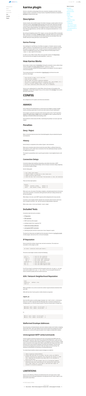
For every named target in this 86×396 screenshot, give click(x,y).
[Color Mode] (76, 1)
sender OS (25, 114)
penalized (25, 14)
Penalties (27, 125)
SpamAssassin (45, 72)
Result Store (56, 54)
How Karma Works (32, 61)
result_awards (36, 66)
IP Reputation (27, 216)
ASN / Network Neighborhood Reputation (40, 276)
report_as (26, 297)
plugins (36, 24)
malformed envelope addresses (31, 225)
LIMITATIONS (29, 370)
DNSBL (37, 114)
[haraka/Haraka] (79, 1)
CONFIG (28, 95)
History (26, 140)
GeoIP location (31, 114)
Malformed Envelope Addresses (36, 323)
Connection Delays (31, 159)
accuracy (43, 24)
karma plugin (32, 7)
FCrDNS (45, 114)
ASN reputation (27, 218)
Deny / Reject (28, 130)
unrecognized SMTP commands (31, 228)
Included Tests (30, 209)
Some (33, 24)
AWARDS (27, 104)
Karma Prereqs (29, 42)
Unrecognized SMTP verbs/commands (39, 335)
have (39, 24)
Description (29, 19)
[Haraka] (13, 2)
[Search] (71, 1)
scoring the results (58, 233)
